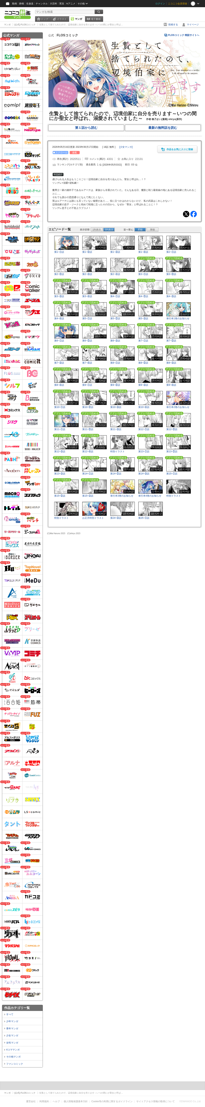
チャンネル (42, 3)
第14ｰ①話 (87, 473)
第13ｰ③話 (59, 473)
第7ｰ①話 (143, 340)
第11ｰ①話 (59, 429)
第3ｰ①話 (143, 274)
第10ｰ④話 (143, 407)
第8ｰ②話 (143, 362)
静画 (21, 3)
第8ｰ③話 (171, 362)
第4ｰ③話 (171, 296)
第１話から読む (86, 127)
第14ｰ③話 (143, 473)
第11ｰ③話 (115, 429)
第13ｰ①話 (143, 451)
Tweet (186, 214)
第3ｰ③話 (59, 296)
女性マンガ (12, 1042)
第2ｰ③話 (87, 274)
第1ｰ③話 (115, 252)
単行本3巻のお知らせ (121, 495)
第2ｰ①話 (171, 252)
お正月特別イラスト (93, 518)
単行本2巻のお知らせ (177, 407)
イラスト (61, 19)
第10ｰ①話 (59, 407)
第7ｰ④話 (87, 362)
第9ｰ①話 (87, 385)
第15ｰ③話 (87, 495)
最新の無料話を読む (162, 127)
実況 (61, 3)
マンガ (78, 19)
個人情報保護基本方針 (76, 1101)
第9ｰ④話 (171, 385)
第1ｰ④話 (143, 252)
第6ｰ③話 (115, 340)
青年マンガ (12, 1028)
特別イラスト (117, 451)
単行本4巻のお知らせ (149, 495)
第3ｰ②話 (171, 274)
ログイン (160, 3)
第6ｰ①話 (59, 340)
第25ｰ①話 (143, 518)
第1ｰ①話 (59, 252)
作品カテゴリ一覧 (17, 1008)
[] (126, 147)
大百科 (53, 3)
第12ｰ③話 (59, 451)
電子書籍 (95, 19)
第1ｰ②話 (87, 252)
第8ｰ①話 (115, 362)
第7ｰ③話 (59, 362)
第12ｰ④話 (87, 451)
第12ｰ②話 (171, 429)
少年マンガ (12, 1021)
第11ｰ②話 (87, 429)
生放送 (29, 3)
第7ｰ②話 (171, 340)
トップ (44, 19)
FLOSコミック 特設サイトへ (183, 35)
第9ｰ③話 (143, 385)
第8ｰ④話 (59, 385)
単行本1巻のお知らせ (177, 318)
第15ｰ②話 (59, 495)
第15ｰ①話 (171, 473)
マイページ (193, 24)
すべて (9, 1014)
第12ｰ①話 (143, 429)
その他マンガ (13, 1056)
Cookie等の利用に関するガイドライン (112, 1101)
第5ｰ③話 (143, 318)
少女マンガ (12, 1035)
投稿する (173, 24)
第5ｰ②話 (115, 318)
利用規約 (44, 1101)
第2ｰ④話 (115, 274)
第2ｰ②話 (59, 274)
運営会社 (31, 1101)
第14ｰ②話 (115, 473)
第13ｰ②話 (171, 451)
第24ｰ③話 (115, 518)
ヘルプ (56, 1101)
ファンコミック (14, 1063)
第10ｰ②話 (87, 407)
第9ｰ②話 (115, 385)
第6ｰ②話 (87, 340)
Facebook (193, 214)
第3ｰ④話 (87, 296)
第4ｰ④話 (59, 318)
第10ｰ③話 (115, 407)
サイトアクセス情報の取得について (155, 1101)
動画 (14, 3)
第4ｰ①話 (115, 296)
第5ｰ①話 (87, 318)
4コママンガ (13, 1049)
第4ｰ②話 (143, 296)
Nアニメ (70, 3)
